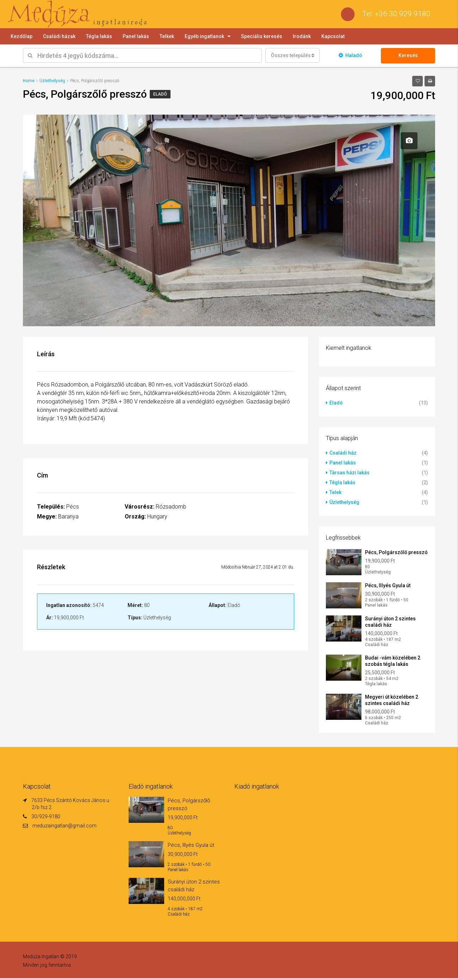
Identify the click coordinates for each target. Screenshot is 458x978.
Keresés (408, 55)
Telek (335, 492)
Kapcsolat (333, 36)
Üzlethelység (344, 502)
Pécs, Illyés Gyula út (387, 585)
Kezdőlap (21, 36)
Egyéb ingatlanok (204, 36)
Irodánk (302, 36)
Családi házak (59, 36)
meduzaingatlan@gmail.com (64, 825)
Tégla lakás (99, 36)
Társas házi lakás (349, 472)
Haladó (350, 55)
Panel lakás (136, 36)
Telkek (167, 36)
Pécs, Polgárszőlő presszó (396, 552)
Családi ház (343, 453)
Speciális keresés (261, 36)
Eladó (160, 94)
